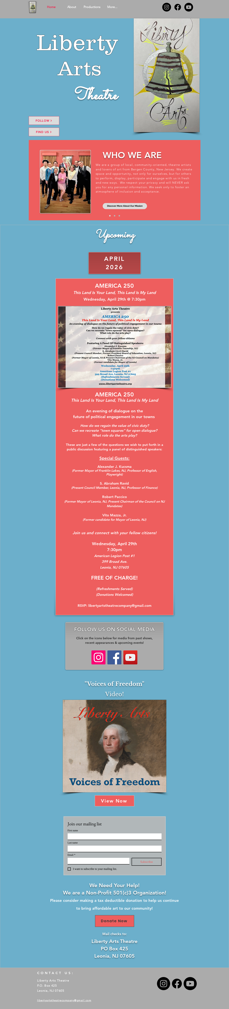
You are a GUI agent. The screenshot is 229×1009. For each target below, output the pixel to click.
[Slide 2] (114, 215)
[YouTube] (130, 657)
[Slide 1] (110, 215)
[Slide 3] (119, 215)
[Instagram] (166, 7)
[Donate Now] (114, 921)
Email (71, 854)
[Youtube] (188, 7)
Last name (73, 842)
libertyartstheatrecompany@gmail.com (119, 605)
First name (73, 830)
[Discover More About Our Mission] (125, 206)
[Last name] (113, 849)
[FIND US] (44, 132)
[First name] (113, 836)
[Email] (97, 861)
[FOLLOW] (44, 120)
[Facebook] (177, 7)
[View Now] (114, 800)
